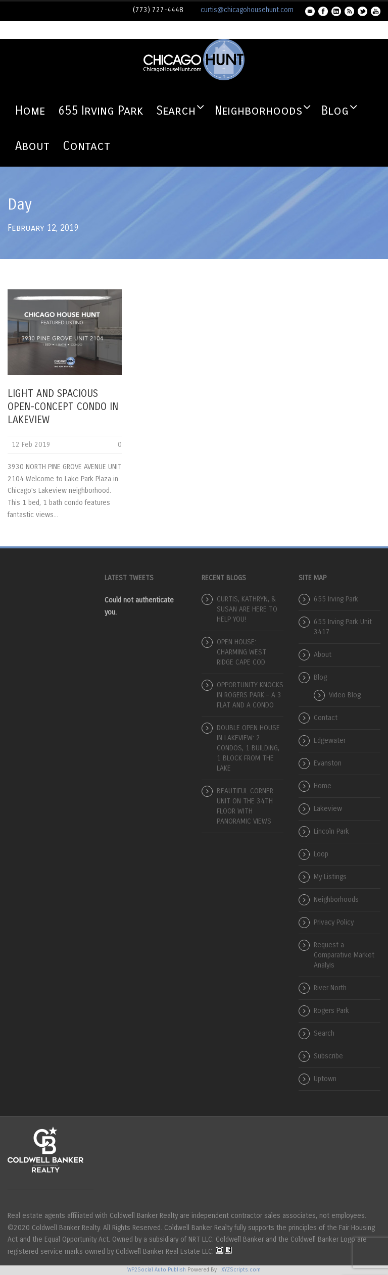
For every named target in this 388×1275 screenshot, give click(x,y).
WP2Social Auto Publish (156, 1269)
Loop (321, 854)
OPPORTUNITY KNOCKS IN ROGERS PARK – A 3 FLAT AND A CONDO (250, 695)
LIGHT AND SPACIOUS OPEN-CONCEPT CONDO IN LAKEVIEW (63, 407)
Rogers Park (331, 1010)
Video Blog (345, 695)
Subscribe (328, 1056)
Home (30, 111)
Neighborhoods (258, 111)
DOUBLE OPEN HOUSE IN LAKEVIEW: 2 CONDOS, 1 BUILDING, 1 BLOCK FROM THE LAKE (248, 748)
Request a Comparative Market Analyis (344, 955)
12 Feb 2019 (31, 444)
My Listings (330, 877)
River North (330, 988)
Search (176, 111)
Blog (335, 111)
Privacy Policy (334, 922)
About (32, 146)
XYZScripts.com (241, 1269)
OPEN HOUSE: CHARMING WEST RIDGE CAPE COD (241, 652)
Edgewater (330, 740)
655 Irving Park (100, 111)
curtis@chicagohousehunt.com (247, 10)
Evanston (328, 763)
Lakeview (328, 808)
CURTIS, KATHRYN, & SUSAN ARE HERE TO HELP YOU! (247, 609)
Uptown (325, 1079)
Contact (86, 146)
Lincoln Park (331, 831)
